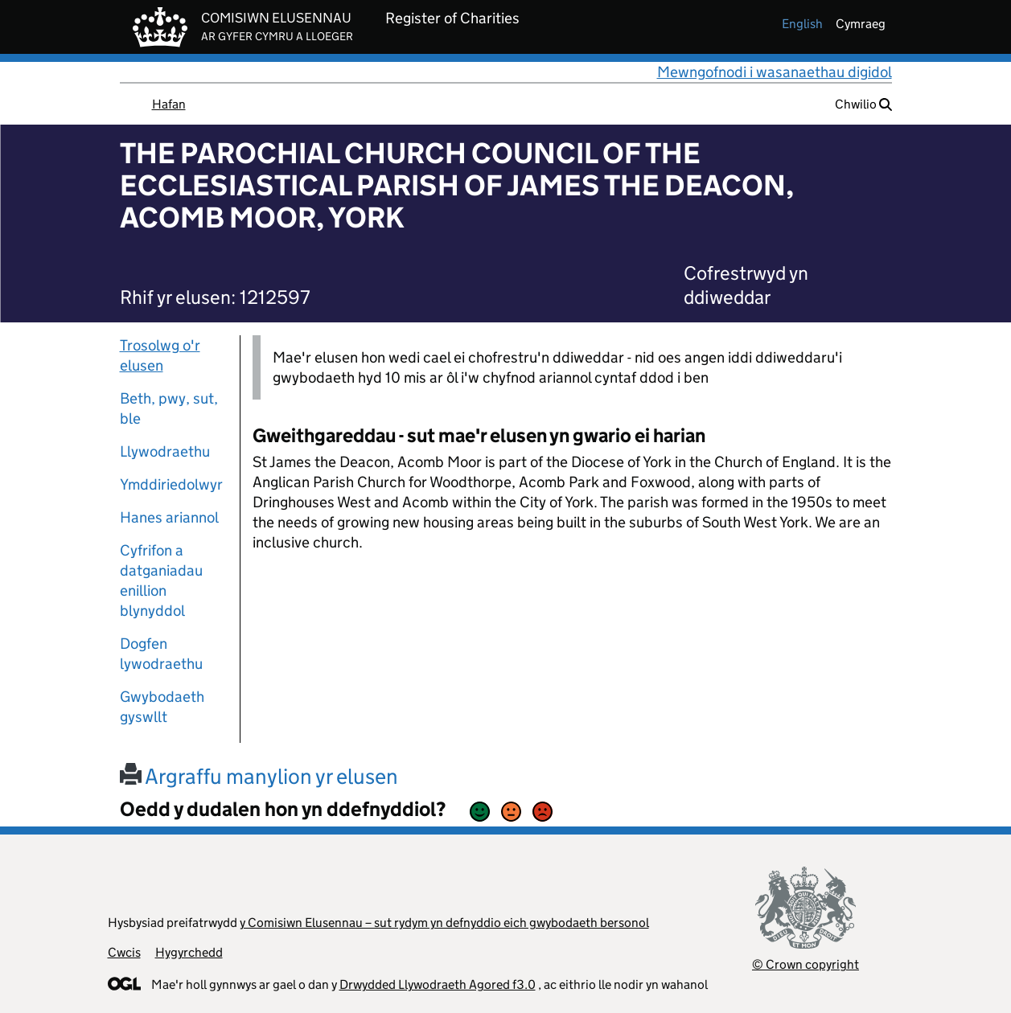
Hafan (169, 104)
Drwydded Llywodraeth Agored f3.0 (437, 984)
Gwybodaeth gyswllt (162, 706)
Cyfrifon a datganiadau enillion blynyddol (161, 580)
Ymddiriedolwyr (171, 484)
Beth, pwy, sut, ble (169, 408)
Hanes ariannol (169, 517)
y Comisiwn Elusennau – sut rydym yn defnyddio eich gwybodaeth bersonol (444, 922)
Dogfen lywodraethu (161, 653)
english (802, 23)
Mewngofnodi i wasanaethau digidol (774, 72)
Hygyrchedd (189, 952)
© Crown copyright (805, 964)
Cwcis (124, 952)
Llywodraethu (165, 451)
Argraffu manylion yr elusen (259, 776)
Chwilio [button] (863, 104)
